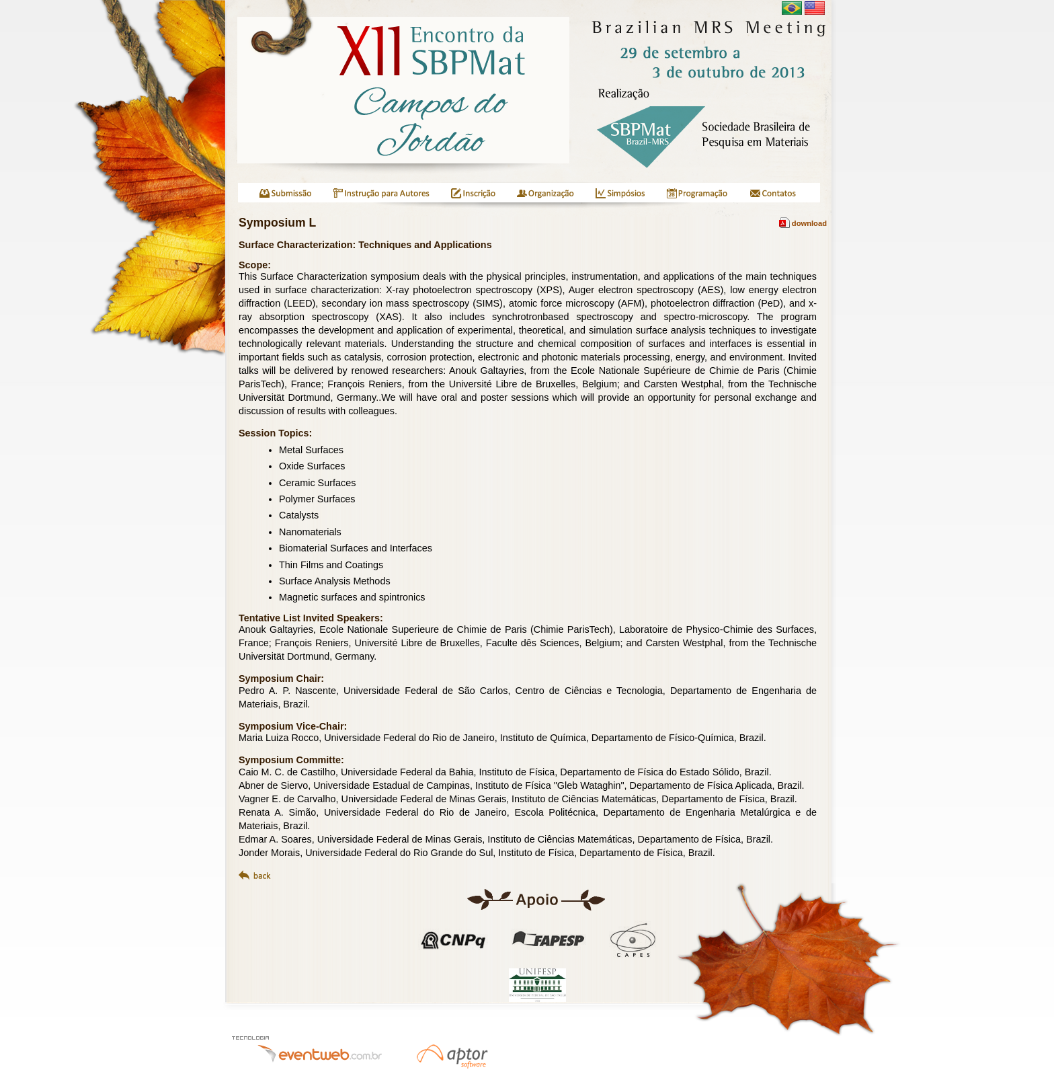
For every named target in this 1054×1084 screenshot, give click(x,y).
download (803, 223)
